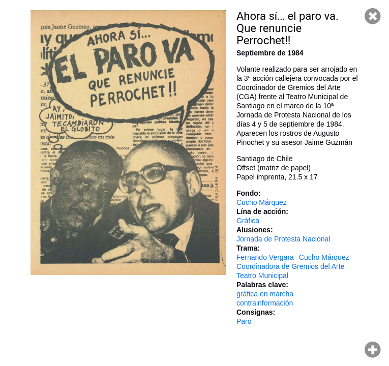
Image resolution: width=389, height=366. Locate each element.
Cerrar (373, 16)
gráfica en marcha (264, 294)
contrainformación (264, 303)
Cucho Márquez (261, 202)
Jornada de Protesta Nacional (283, 239)
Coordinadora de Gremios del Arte (290, 266)
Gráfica (247, 221)
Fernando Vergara (265, 257)
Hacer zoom (373, 350)
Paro (244, 321)
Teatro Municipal (262, 275)
